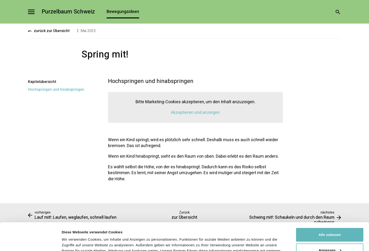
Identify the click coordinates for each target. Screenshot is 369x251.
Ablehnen (330, 238)
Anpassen (330, 222)
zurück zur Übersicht (49, 31)
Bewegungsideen (123, 11)
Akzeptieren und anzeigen (195, 112)
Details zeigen (73, 242)
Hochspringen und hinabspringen (56, 89)
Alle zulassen (329, 207)
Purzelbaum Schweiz (68, 11)
